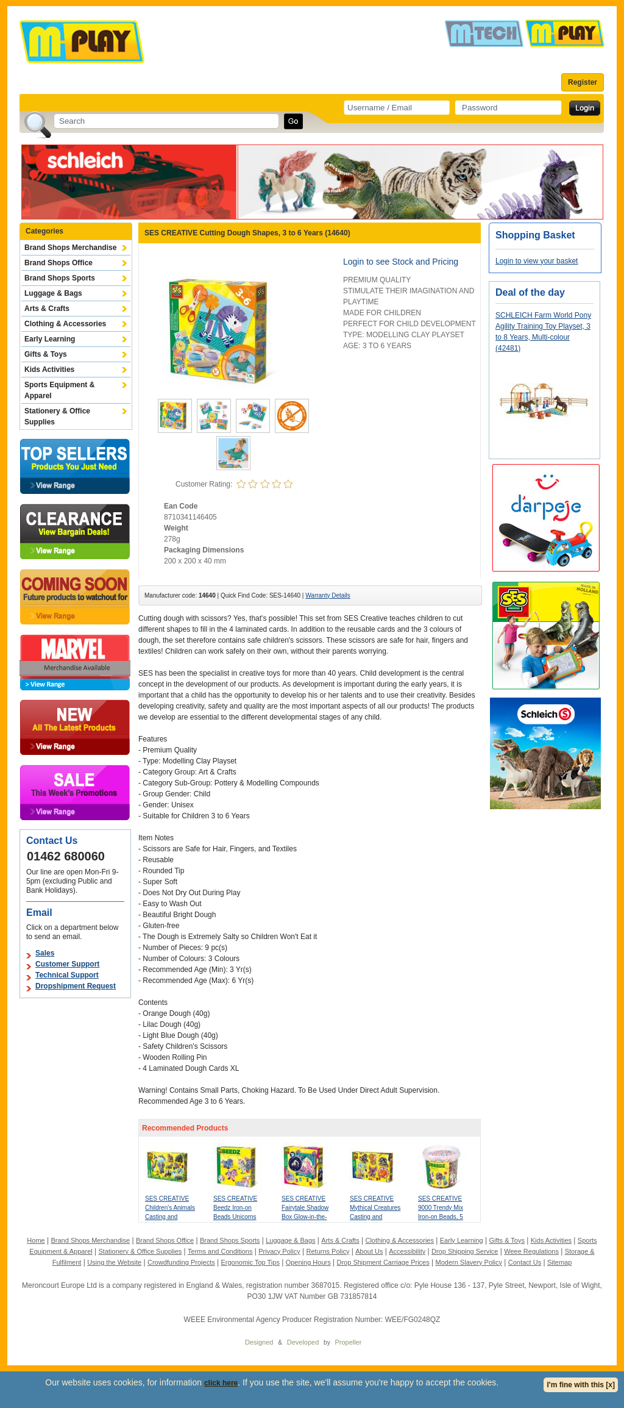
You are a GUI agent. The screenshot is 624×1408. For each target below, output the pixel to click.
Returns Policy (328, 1251)
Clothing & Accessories (65, 324)
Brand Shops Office (58, 263)
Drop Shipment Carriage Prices (382, 1262)
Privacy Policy (279, 1251)
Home (35, 1240)
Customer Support (67, 964)
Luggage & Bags (53, 293)
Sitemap (559, 1262)
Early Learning (49, 339)
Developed (303, 1342)
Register (582, 82)
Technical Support (67, 975)
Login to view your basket (536, 261)
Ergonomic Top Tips (250, 1262)
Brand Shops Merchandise (70, 247)
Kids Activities (49, 369)
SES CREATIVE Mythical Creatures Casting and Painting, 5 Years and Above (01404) (376, 1216)
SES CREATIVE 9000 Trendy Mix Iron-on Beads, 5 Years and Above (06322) (441, 1216)
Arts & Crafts (46, 308)
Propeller (348, 1342)
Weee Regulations (531, 1251)
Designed (259, 1342)
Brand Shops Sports (59, 278)
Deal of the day (530, 292)
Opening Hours (308, 1262)
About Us (369, 1251)
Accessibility (407, 1251)
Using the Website (114, 1262)
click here (221, 1383)
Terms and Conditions (220, 1251)
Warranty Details (327, 595)
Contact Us (524, 1262)
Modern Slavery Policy (469, 1262)
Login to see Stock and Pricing (400, 261)
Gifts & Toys (45, 354)
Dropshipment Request (75, 986)
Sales (44, 953)
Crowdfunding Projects (181, 1262)
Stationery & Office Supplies (57, 416)
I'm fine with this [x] (581, 1385)
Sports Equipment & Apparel (59, 390)
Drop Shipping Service (464, 1251)
